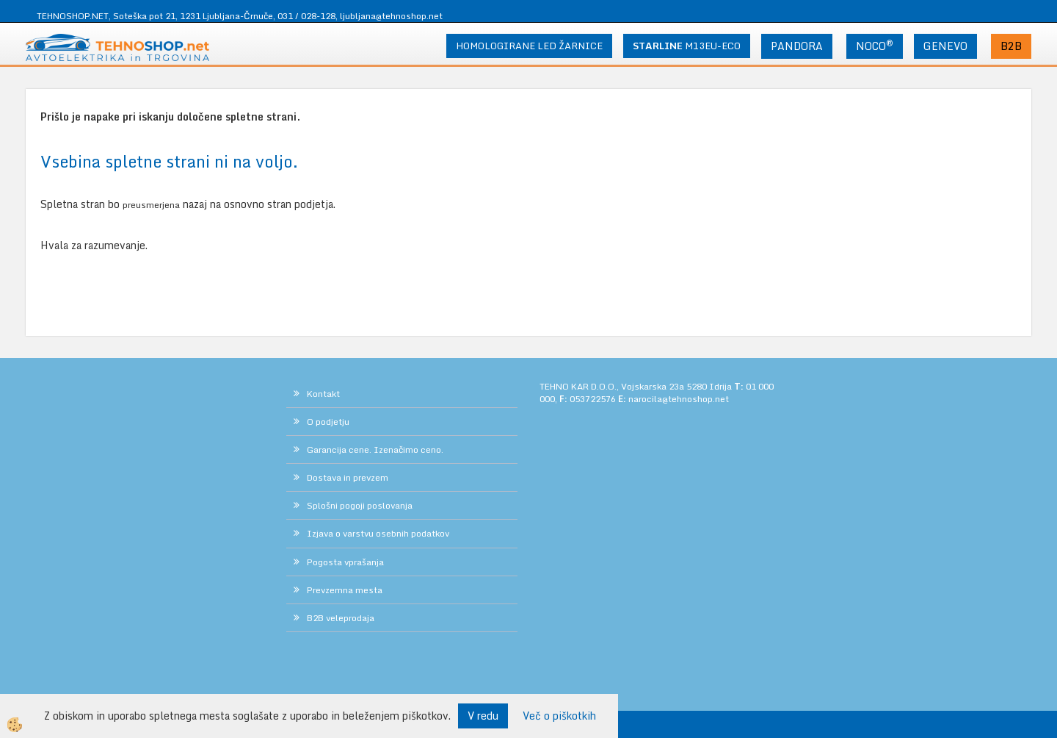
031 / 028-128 (306, 16)
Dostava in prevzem (347, 477)
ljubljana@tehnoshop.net (391, 16)
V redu (483, 715)
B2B (1011, 45)
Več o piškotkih (559, 716)
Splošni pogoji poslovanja (360, 505)
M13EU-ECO (687, 45)
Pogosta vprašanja (345, 562)
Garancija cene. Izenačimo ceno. (375, 449)
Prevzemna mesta (344, 590)
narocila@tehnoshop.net (678, 399)
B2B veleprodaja (340, 618)
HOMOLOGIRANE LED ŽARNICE (529, 45)
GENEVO (945, 45)
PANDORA (797, 45)
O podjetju (328, 422)
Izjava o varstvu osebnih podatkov (378, 533)
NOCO (874, 45)
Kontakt (323, 394)
